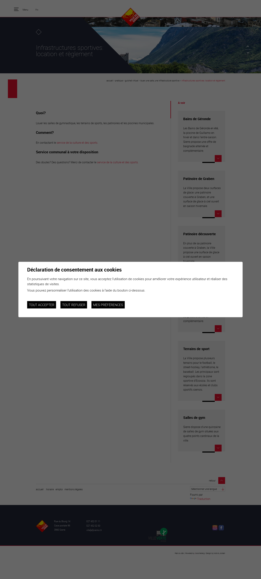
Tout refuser (73, 304)
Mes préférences (108, 304)
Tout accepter (41, 304)
